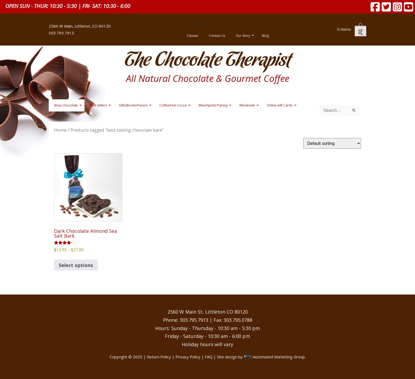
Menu (194, 23)
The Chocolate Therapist (207, 61)
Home (60, 130)
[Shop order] (332, 143)
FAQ (209, 356)
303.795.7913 (61, 32)
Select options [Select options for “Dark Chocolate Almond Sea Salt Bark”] (76, 265)
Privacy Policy (187, 356)
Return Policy (159, 356)
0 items (351, 29)
